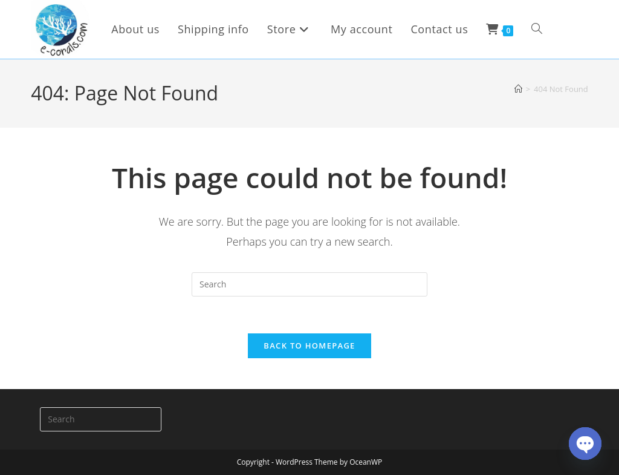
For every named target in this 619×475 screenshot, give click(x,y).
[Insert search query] (309, 284)
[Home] (518, 89)
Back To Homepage (309, 345)
